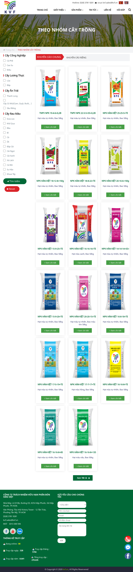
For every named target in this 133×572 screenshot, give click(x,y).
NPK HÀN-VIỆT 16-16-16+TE (83, 248)
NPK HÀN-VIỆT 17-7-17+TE (82, 384)
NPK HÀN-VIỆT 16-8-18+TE (115, 316)
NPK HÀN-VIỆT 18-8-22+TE (82, 180)
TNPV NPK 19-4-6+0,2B (50, 113)
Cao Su (10, 65)
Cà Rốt (10, 165)
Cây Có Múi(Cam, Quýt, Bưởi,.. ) (17, 103)
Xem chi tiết (51, 127)
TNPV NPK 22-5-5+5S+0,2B (82, 113)
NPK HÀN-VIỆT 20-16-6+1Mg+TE (117, 180)
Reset (12, 188)
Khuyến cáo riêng (76, 57)
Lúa (8, 80)
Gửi (61, 541)
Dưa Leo (10, 118)
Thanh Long (12, 96)
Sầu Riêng (11, 108)
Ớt (8, 141)
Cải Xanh (11, 155)
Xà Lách (10, 160)
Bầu (8, 128)
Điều (9, 69)
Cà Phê (10, 60)
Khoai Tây (11, 174)
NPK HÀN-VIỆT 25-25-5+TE (115, 113)
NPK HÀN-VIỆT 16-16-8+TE (115, 384)
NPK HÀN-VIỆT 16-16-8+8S (50, 452)
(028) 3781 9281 (83, 2)
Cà (8, 137)
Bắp (8, 85)
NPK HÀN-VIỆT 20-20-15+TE (83, 316)
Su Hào (10, 169)
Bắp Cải (10, 146)
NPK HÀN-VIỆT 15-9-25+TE (50, 248)
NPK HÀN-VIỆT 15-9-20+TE (50, 316)
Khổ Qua (11, 123)
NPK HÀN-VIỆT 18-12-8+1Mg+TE (51, 180)
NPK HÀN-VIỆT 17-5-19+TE (50, 384)
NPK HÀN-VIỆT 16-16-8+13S (83, 452)
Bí (8, 132)
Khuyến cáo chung (49, 56)
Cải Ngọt (11, 151)
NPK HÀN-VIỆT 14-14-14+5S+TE (117, 248)
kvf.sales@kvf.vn (110, 2)
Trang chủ (9, 49)
